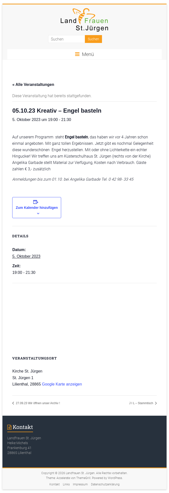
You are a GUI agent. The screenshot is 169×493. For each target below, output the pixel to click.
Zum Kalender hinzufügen (37, 208)
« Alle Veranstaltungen (33, 84)
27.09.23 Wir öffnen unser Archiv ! (37, 403)
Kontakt (54, 484)
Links (66, 484)
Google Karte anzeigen (62, 384)
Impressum (80, 484)
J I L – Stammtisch (141, 403)
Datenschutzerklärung (105, 484)
